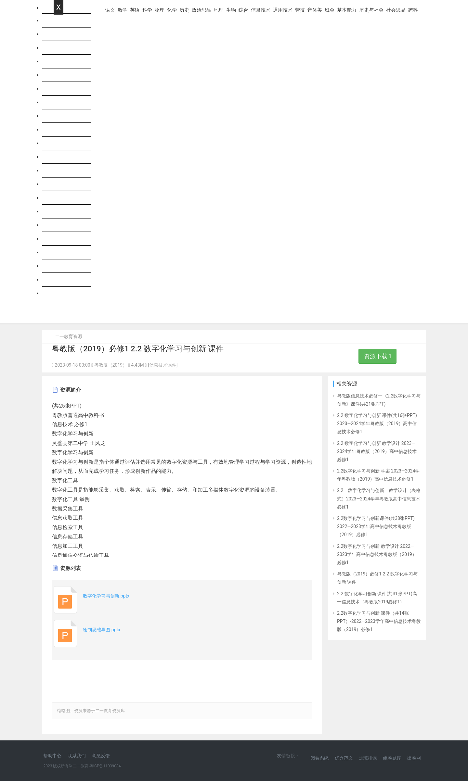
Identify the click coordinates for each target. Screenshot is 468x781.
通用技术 (64, 198)
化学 (59, 102)
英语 (59, 61)
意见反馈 (101, 755)
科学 (59, 75)
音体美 (61, 225)
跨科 (59, 293)
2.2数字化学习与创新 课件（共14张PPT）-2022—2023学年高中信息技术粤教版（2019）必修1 (379, 621)
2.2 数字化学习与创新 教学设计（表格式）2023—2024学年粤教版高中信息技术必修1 (379, 498)
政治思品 (64, 130)
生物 (59, 157)
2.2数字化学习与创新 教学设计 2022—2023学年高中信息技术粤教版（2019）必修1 (377, 554)
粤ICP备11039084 (105, 766)
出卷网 (414, 758)
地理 (59, 143)
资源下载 (377, 356)
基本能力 (64, 252)
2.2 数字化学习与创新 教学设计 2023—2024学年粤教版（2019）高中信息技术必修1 (377, 451)
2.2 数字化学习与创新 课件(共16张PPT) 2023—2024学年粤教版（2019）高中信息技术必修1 (377, 423)
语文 (59, 34)
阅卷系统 (319, 758)
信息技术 (64, 184)
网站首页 (64, 21)
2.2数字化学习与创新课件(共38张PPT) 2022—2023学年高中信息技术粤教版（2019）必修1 (376, 526)
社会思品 (64, 280)
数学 (59, 48)
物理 (59, 89)
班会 (59, 239)
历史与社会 (67, 266)
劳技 (59, 211)
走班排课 (368, 758)
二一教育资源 (68, 336)
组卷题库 (392, 758)
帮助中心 (52, 755)
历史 (59, 116)
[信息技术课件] (162, 365)
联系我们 (77, 755)
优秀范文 (344, 758)
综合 (59, 171)
